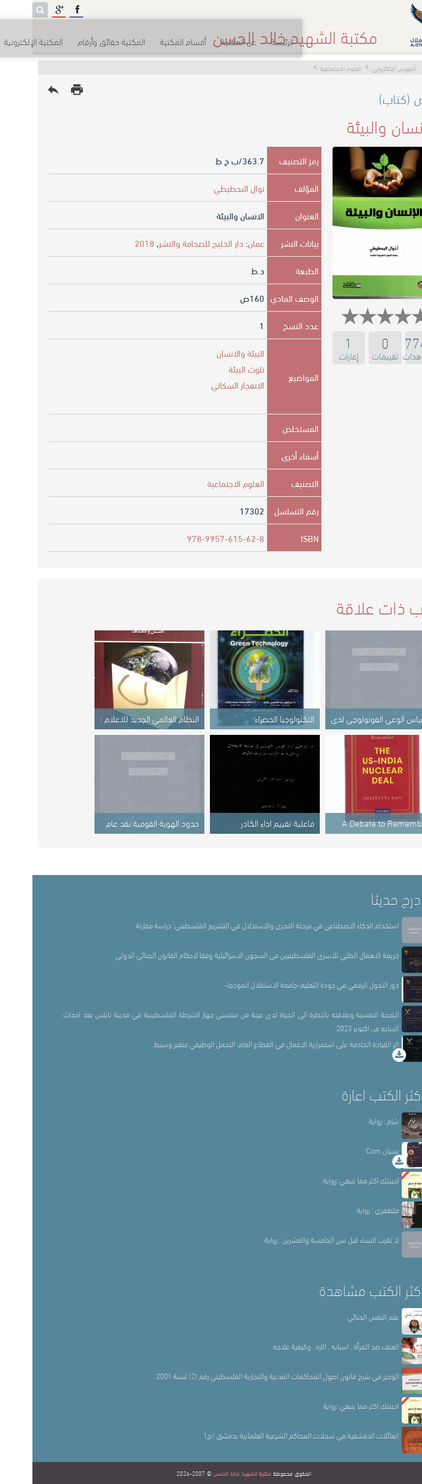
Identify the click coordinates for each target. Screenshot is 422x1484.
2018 (112, 243)
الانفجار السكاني (205, 384)
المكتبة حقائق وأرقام (164, 33)
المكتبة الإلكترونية (83, 33)
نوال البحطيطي (206, 188)
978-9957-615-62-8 (193, 538)
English (23, 33)
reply (21, 89)
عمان (223, 243)
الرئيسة (343, 33)
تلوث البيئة (214, 368)
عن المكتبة (296, 33)
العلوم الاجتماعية (203, 483)
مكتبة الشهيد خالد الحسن (210, 1473)
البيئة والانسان (208, 353)
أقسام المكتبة (238, 33)
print (44, 89)
